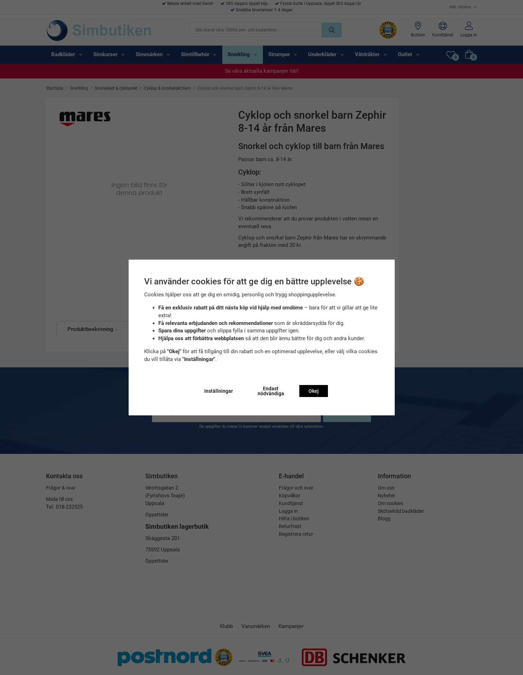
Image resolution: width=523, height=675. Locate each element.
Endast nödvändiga (271, 391)
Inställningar (218, 391)
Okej (313, 391)
